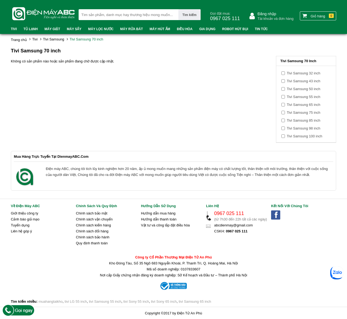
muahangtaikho (50, 301)
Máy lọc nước (100, 29)
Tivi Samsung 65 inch (303, 105)
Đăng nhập (267, 14)
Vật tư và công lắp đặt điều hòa (165, 225)
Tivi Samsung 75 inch (303, 112)
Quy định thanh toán (92, 243)
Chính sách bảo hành (92, 237)
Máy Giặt (52, 29)
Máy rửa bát (131, 29)
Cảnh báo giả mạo (25, 219)
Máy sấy (74, 29)
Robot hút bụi (235, 29)
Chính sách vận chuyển (94, 219)
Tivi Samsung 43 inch (303, 81)
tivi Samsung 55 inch (105, 301)
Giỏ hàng (318, 15)
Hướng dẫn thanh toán (158, 219)
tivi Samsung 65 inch (195, 301)
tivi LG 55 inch (76, 301)
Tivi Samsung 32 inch (303, 73)
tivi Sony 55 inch (136, 301)
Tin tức (261, 29)
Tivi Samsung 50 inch (303, 89)
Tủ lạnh (31, 29)
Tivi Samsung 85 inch (303, 120)
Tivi (14, 29)
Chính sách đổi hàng (92, 231)
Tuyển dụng (20, 225)
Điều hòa (184, 29)
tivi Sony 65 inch (164, 301)
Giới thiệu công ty (24, 213)
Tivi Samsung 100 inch (304, 136)
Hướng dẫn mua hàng (158, 213)
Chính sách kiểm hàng (93, 225)
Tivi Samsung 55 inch (303, 97)
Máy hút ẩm (160, 29)
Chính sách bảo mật (91, 213)
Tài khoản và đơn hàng (276, 19)
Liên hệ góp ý (21, 231)
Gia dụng (207, 29)
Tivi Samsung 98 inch (303, 128)
